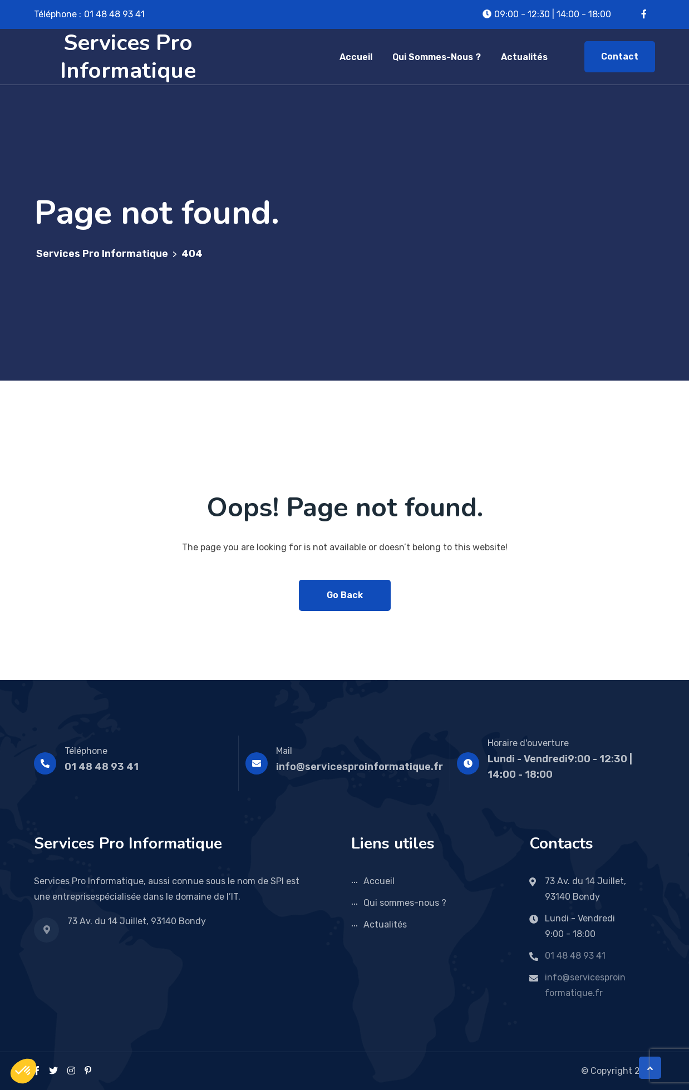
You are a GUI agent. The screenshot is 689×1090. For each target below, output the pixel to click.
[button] (23, 1071)
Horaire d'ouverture (528, 743)
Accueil (355, 57)
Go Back (345, 595)
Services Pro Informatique (128, 57)
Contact (619, 56)
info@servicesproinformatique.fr (359, 767)
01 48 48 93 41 (114, 14)
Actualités (524, 57)
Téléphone (86, 751)
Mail (284, 751)
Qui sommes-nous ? (436, 57)
